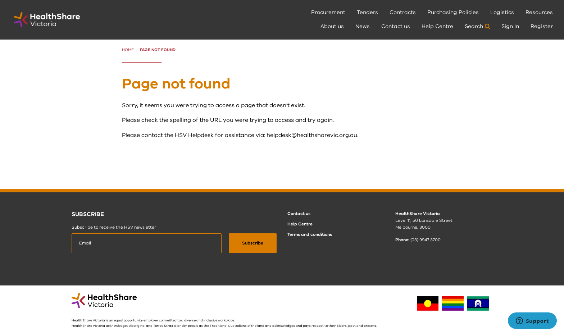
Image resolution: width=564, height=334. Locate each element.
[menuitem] (328, 13)
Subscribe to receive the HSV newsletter (114, 227)
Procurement (328, 12)
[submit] (253, 243)
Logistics (502, 12)
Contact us (395, 26)
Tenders (367, 12)
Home (128, 49)
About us (332, 26)
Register (542, 26)
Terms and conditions (309, 234)
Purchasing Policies (453, 12)
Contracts (403, 12)
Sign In (510, 26)
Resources (539, 12)
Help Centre (437, 26)
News (362, 26)
